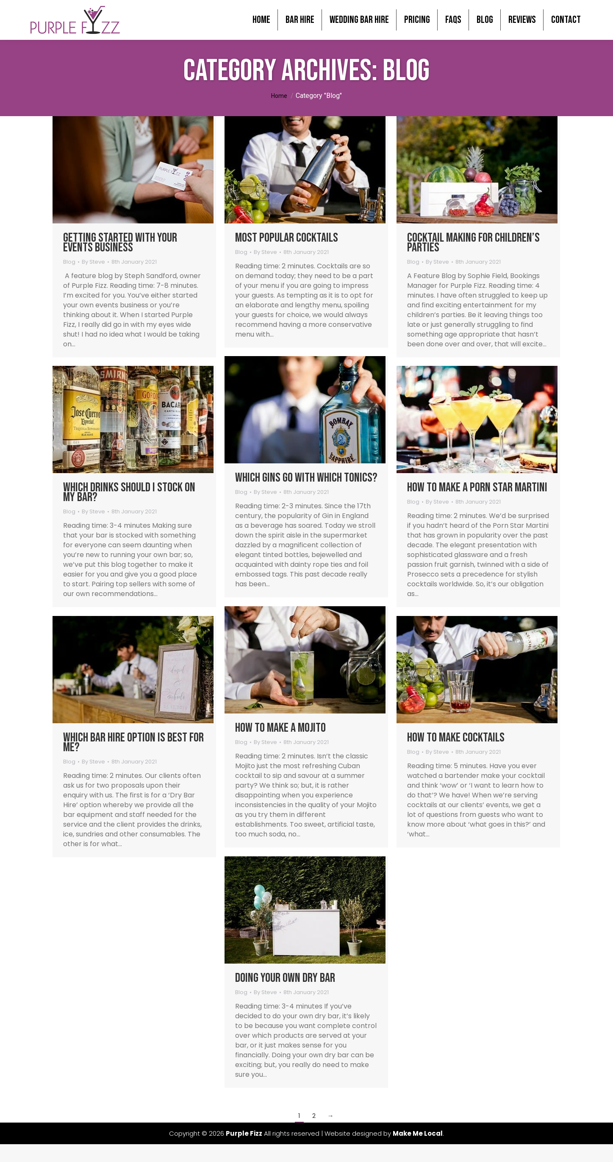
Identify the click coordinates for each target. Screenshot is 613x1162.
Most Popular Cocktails (286, 250)
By (93, 274)
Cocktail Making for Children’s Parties (473, 255)
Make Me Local (418, 1146)
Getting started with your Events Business (120, 255)
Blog (69, 274)
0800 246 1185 (575, 6)
